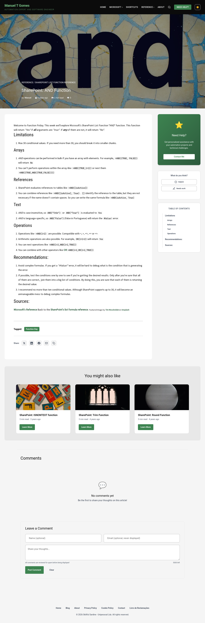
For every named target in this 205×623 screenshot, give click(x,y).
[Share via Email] (46, 343)
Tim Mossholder (112, 310)
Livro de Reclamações (139, 608)
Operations (171, 234)
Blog (68, 608)
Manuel (28, 98)
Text (169, 229)
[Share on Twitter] (24, 343)
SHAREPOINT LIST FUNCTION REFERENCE (55, 82)
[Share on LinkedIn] (31, 343)
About (161, 7)
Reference (147, 7)
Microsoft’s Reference (25, 309)
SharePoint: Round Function (154, 415)
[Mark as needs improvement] (179, 188)
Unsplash (125, 310)
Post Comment (34, 570)
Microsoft (116, 7)
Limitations (170, 215)
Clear (51, 570)
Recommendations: (173, 239)
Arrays (169, 220)
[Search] (169, 7)
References (171, 225)
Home (103, 7)
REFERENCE (27, 82)
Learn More (27, 427)
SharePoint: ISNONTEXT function (39, 415)
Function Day (32, 329)
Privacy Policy (90, 608)
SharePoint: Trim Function (94, 415)
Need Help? (183, 7)
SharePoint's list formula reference (69, 309)
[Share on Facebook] (39, 343)
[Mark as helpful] (179, 182)
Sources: (169, 245)
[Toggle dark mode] (197, 7)
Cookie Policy (107, 608)
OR (65, 250)
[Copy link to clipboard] (53, 343)
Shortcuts (132, 7)
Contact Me (179, 157)
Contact (121, 608)
